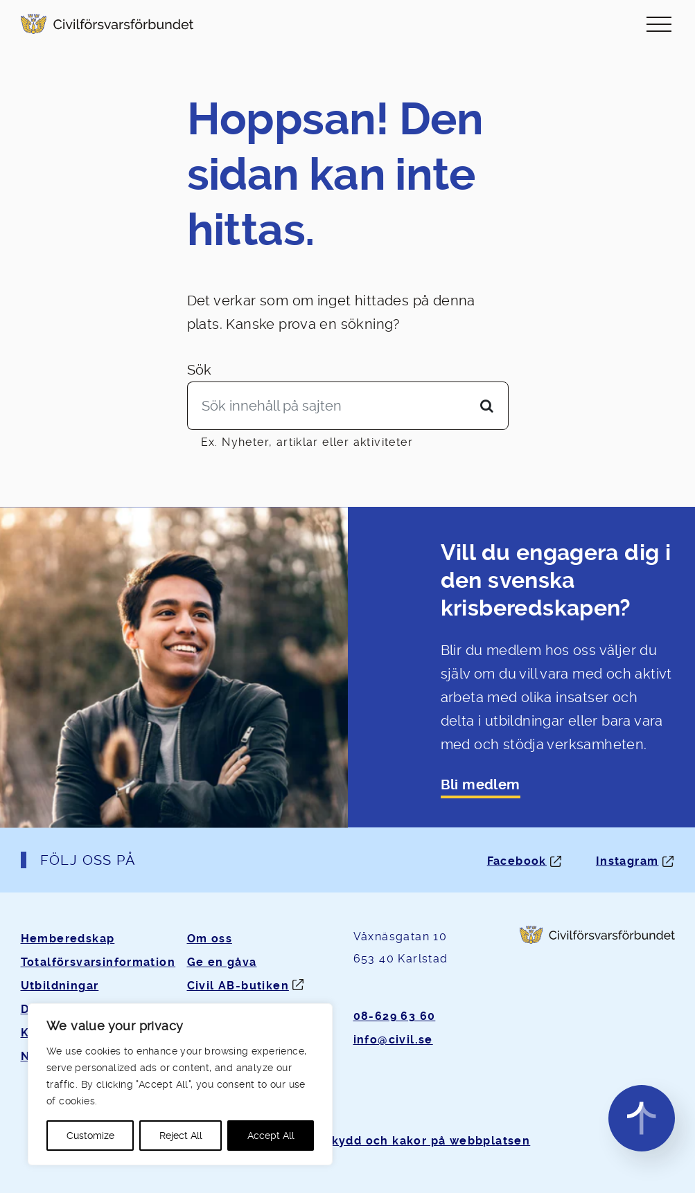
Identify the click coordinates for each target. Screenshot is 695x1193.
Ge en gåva (222, 962)
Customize (90, 1135)
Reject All (180, 1135)
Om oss (209, 938)
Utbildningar (60, 985)
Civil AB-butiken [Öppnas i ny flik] (238, 985)
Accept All (270, 1135)
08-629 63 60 (394, 1016)
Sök (199, 369)
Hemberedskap (68, 938)
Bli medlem (480, 785)
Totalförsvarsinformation (98, 962)
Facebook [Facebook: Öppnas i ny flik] (517, 861)
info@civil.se (393, 1039)
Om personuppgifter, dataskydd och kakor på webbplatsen (348, 1140)
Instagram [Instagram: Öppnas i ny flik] (627, 861)
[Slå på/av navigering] (659, 24)
